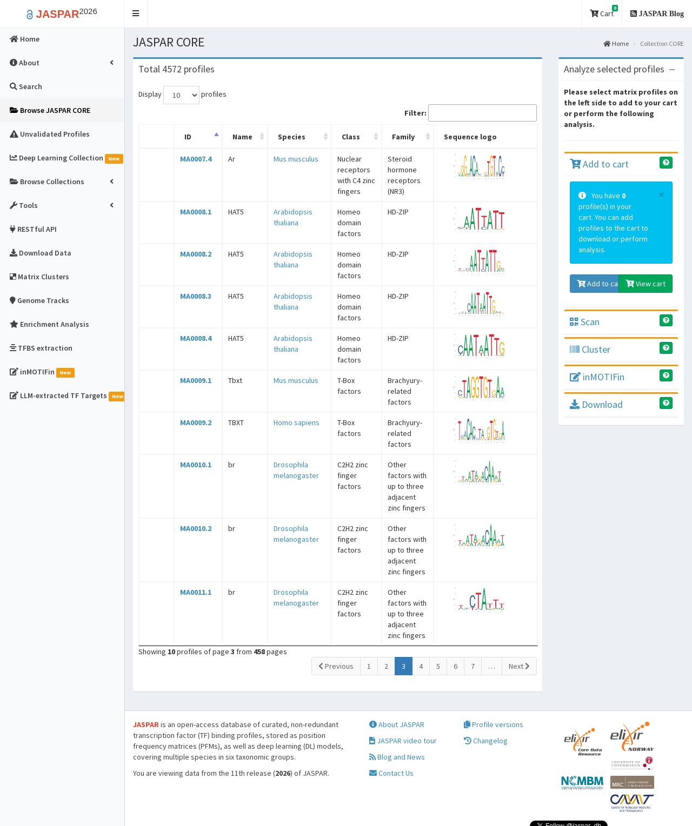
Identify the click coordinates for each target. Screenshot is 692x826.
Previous (336, 612)
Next (519, 612)
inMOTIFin (597, 377)
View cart (646, 283)
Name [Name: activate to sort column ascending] (234, 137)
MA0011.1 (192, 549)
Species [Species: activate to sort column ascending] (278, 137)
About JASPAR (396, 681)
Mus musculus (282, 159)
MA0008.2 (192, 243)
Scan (585, 321)
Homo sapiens (283, 406)
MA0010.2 (192, 496)
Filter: (470, 113)
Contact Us (391, 730)
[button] (136, 14)
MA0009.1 (192, 369)
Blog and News (397, 713)
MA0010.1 (192, 443)
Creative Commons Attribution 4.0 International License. (575, 807)
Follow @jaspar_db (647, 785)
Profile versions (493, 681)
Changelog (486, 697)
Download (596, 404)
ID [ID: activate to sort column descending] (184, 137)
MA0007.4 (192, 159)
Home (616, 43)
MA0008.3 (192, 285)
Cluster (590, 349)
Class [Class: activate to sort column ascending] (337, 137)
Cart (604, 11)
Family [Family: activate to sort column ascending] (399, 137)
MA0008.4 (192, 327)
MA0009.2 (192, 406)
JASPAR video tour (403, 697)
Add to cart (599, 164)
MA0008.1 (192, 201)
